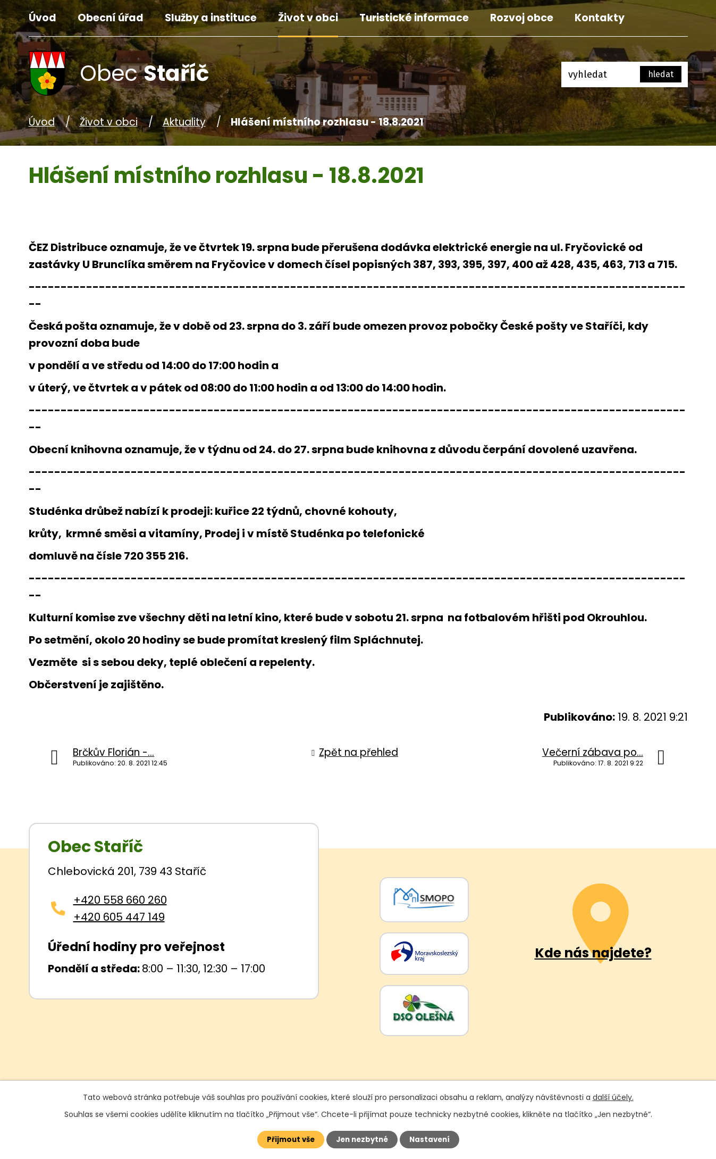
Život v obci (308, 18)
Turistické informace (414, 18)
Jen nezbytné (362, 1138)
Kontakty (600, 18)
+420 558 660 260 (120, 900)
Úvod (42, 18)
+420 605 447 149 (119, 917)
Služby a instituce (211, 18)
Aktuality (184, 122)
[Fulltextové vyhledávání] (624, 74)
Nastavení (436, 1138)
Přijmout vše (284, 1138)
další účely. (613, 1095)
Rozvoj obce (521, 18)
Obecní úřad (111, 18)
